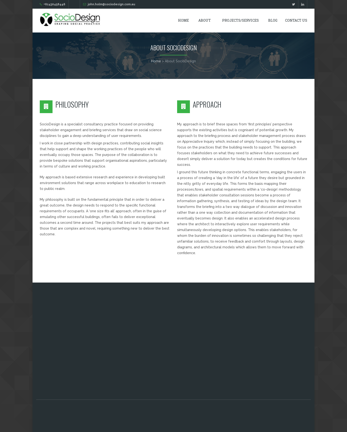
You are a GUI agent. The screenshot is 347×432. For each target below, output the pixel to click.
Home (183, 20)
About (204, 20)
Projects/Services (240, 20)
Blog (272, 20)
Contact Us (296, 20)
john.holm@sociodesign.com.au (111, 4)
